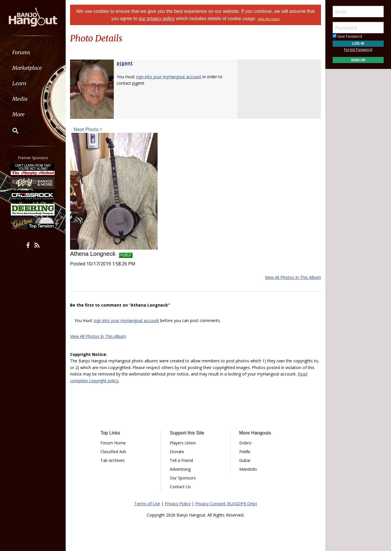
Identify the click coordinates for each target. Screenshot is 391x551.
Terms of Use (147, 503)
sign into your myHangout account (168, 76)
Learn (19, 83)
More (18, 114)
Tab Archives (112, 460)
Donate (177, 451)
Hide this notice (269, 19)
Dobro (245, 443)
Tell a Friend (181, 460)
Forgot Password (358, 49)
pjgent (125, 63)
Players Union (183, 443)
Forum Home (113, 443)
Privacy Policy (178, 503)
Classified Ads (113, 451)
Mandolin (248, 469)
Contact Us (180, 486)
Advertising (180, 469)
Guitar (245, 460)
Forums (21, 52)
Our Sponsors (183, 478)
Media (19, 98)
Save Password (347, 36)
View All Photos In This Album (293, 277)
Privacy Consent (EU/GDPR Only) (226, 503)
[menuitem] (33, 52)
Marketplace (27, 68)
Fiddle (244, 451)
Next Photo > (87, 129)
